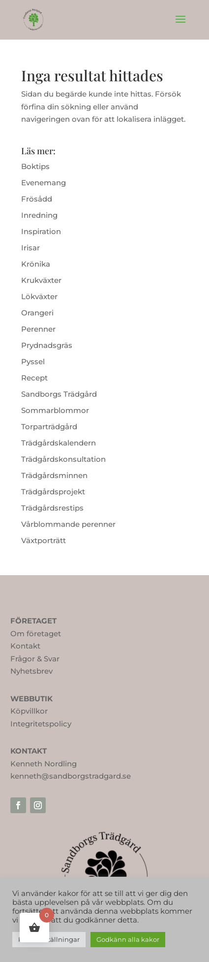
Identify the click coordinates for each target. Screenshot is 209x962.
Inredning (39, 215)
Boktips (35, 166)
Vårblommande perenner (68, 524)
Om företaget (35, 633)
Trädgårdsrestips (52, 508)
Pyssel (33, 361)
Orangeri (37, 312)
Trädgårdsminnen (54, 475)
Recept (34, 377)
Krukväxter (41, 280)
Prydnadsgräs (46, 345)
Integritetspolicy (40, 723)
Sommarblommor (55, 410)
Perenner (38, 329)
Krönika (35, 264)
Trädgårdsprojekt (53, 491)
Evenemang (43, 182)
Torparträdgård (49, 426)
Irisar (30, 247)
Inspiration (41, 231)
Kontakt (25, 646)
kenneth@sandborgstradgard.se (70, 776)
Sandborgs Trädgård (59, 394)
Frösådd (36, 199)
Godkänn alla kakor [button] (127, 939)
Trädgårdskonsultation (63, 459)
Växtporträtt (43, 540)
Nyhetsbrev (31, 671)
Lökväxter (39, 296)
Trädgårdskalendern (58, 442)
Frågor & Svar (35, 658)
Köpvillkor (29, 711)
